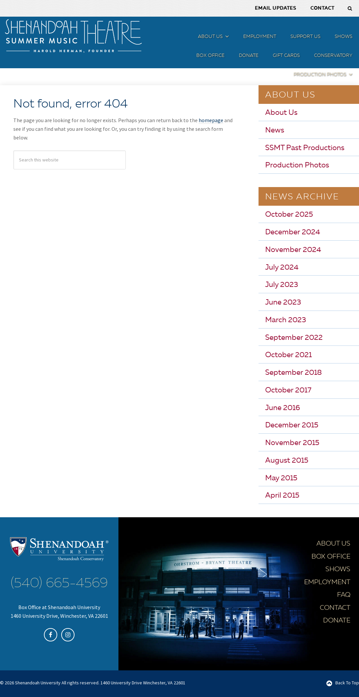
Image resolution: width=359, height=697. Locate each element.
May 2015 (281, 478)
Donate (336, 620)
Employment (327, 582)
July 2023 (281, 285)
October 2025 (289, 214)
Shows (337, 569)
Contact (335, 608)
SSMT (73, 36)
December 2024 (292, 232)
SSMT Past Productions (304, 148)
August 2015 (286, 460)
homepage (211, 120)
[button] (226, 37)
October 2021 (288, 355)
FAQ (343, 595)
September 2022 (294, 338)
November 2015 (292, 443)
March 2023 (285, 320)
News (274, 130)
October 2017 (288, 390)
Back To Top (347, 683)
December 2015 (291, 425)
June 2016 (282, 408)
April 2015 (282, 495)
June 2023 (283, 302)
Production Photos (297, 165)
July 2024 (281, 267)
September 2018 (293, 372)
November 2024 (293, 250)
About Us (281, 112)
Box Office (330, 557)
